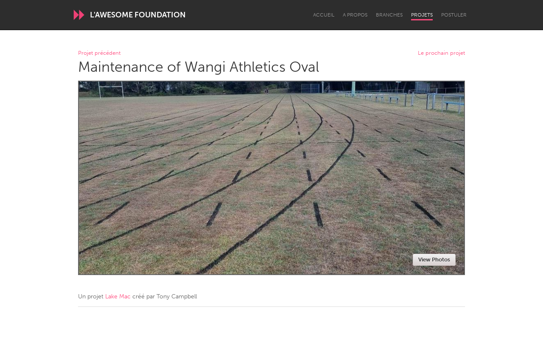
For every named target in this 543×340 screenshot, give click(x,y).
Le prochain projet (441, 53)
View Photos (434, 259)
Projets (422, 15)
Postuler (454, 15)
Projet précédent (99, 53)
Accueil (323, 15)
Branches (389, 15)
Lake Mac (118, 296)
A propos (355, 15)
